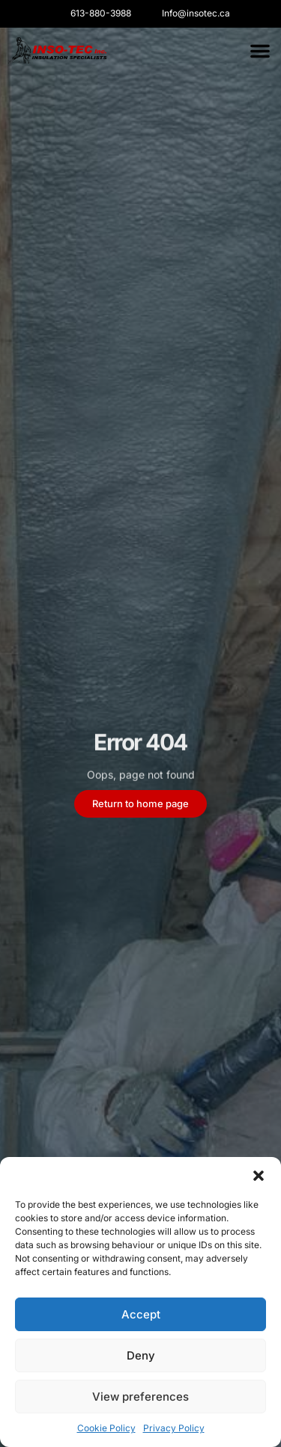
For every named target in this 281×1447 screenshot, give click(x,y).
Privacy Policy (174, 1428)
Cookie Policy (106, 1428)
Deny (141, 1355)
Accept (140, 1314)
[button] (258, 1175)
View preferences (140, 1396)
